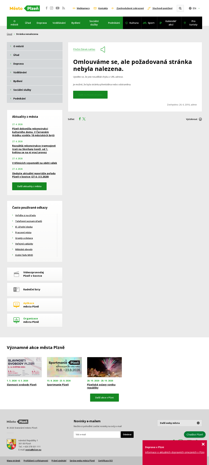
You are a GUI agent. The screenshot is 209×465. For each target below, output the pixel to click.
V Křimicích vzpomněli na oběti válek (34, 163)
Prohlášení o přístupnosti (36, 460)
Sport (151, 22)
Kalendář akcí (170, 22)
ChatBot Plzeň (195, 434)
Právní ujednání (59, 460)
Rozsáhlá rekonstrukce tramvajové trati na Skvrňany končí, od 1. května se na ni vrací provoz (34, 149)
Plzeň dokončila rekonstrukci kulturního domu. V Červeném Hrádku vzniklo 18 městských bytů (33, 132)
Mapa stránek (13, 460)
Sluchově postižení (162, 8)
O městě (14, 22)
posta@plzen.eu (33, 449)
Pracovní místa (23, 232)
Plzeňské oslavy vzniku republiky (101, 386)
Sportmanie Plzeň (58, 384)
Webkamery (83, 8)
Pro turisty (193, 22)
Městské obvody (24, 249)
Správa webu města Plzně (82, 460)
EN (194, 8)
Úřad (28, 22)
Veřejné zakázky (24, 243)
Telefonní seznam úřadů (28, 221)
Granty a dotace (24, 238)
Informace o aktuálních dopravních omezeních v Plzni (174, 452)
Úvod (9, 34)
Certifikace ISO (105, 460)
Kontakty (103, 8)
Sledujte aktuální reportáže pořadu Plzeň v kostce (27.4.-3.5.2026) (34, 175)
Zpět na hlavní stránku (90, 94)
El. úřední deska (24, 226)
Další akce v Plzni (104, 397)
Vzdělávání (59, 22)
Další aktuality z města (29, 186)
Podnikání (114, 22)
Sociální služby (94, 22)
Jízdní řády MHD (24, 255)
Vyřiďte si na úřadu (25, 215)
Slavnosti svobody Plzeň (21, 384)
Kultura (134, 22)
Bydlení (75, 22)
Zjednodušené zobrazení (130, 8)
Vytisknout (191, 119)
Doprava (42, 22)
